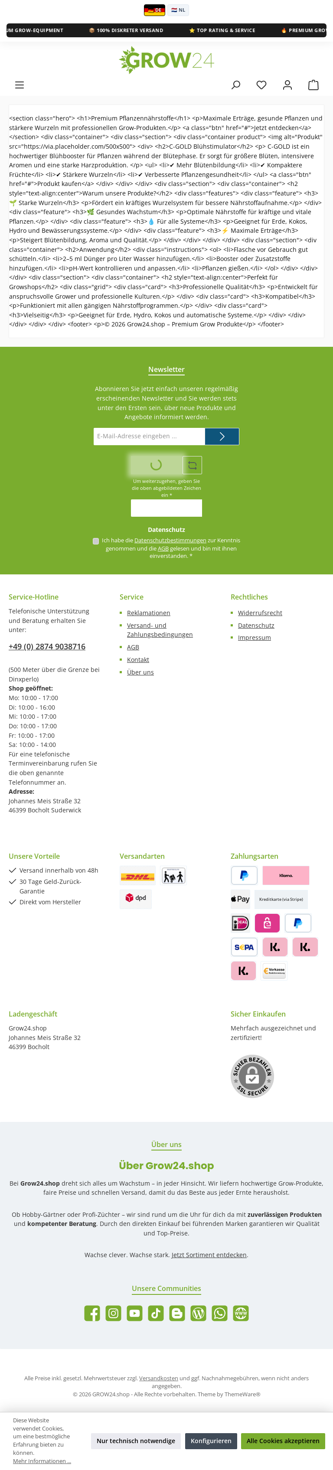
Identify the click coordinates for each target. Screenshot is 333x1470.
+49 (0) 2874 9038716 (47, 646)
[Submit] (222, 436)
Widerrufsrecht (260, 613)
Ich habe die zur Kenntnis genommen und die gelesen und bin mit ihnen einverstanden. (171, 548)
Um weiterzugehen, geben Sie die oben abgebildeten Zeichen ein (166, 488)
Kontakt (138, 659)
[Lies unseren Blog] (198, 1313)
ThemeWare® (243, 1394)
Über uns (140, 672)
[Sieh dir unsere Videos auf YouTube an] (134, 1313)
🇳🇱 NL (178, 10)
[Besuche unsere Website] (241, 1313)
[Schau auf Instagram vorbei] (113, 1313)
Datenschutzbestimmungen (170, 540)
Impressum (254, 637)
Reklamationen (148, 613)
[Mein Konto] (287, 84)
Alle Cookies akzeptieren (283, 1441)
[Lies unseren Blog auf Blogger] (177, 1313)
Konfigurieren (211, 1441)
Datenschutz (256, 625)
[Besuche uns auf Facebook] (92, 1313)
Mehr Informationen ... (42, 1461)
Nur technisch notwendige (136, 1441)
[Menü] (19, 84)
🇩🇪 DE (154, 10)
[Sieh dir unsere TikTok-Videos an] (156, 1313)
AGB (163, 548)
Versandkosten (158, 1378)
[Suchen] (235, 84)
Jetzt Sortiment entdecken (209, 1255)
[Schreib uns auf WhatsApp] (219, 1313)
